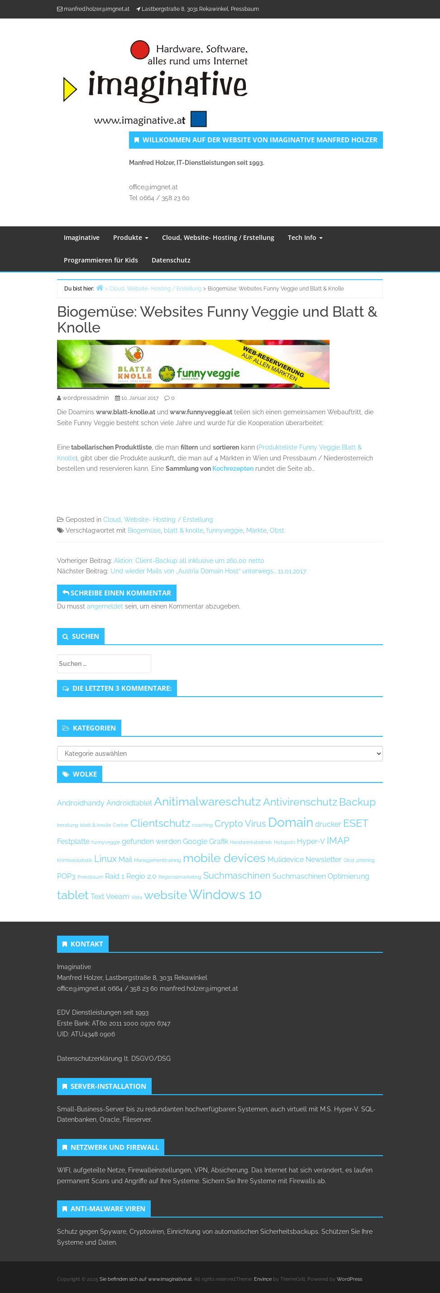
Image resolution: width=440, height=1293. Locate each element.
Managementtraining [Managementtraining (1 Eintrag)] (157, 860)
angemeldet (105, 606)
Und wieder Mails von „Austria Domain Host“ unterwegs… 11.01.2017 (208, 571)
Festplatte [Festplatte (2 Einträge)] (73, 841)
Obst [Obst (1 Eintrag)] (349, 860)
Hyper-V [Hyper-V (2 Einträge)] (311, 841)
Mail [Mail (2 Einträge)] (125, 859)
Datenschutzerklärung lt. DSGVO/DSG (114, 1058)
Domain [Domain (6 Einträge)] (290, 822)
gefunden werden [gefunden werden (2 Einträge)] (151, 841)
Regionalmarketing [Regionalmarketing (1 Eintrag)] (179, 877)
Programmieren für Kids (101, 260)
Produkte (130, 237)
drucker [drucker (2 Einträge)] (328, 824)
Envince (263, 1279)
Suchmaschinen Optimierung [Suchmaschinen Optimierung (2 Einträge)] (321, 876)
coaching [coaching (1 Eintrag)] (202, 825)
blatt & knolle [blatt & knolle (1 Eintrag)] (95, 825)
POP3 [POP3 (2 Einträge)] (66, 876)
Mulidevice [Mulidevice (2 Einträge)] (286, 859)
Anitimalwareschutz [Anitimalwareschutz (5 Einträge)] (207, 801)
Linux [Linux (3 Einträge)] (105, 858)
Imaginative (82, 237)
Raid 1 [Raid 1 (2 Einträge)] (114, 876)
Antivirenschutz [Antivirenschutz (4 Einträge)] (300, 802)
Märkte (256, 530)
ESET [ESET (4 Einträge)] (355, 823)
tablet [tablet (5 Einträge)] (73, 895)
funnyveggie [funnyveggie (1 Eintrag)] (105, 842)
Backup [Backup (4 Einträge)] (357, 802)
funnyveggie (224, 530)
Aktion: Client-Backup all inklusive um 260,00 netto (189, 560)
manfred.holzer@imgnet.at (96, 9)
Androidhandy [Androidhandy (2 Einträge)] (81, 803)
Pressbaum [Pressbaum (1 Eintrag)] (90, 877)
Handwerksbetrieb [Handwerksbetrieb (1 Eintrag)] (251, 842)
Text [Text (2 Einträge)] (97, 896)
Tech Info (305, 237)
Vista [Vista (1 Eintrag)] (136, 897)
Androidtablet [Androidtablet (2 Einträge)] (129, 803)
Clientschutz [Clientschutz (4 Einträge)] (160, 823)
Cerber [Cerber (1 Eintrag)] (121, 825)
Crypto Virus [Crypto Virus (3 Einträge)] (240, 823)
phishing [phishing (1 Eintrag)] (365, 860)
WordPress (349, 1279)
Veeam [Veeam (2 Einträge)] (117, 896)
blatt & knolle (183, 530)
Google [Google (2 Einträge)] (195, 841)
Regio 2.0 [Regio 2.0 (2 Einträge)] (141, 876)
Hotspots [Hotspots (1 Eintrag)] (284, 842)
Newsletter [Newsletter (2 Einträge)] (324, 859)
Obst (277, 530)
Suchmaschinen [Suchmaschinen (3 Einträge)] (237, 875)
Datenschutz (171, 260)
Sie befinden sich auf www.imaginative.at (146, 1279)
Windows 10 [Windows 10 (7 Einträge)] (225, 894)
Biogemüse (144, 530)
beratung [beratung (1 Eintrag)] (67, 825)
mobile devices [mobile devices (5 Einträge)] (224, 858)
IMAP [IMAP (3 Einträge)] (338, 840)
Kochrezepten (232, 468)
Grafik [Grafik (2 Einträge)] (218, 841)
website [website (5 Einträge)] (165, 895)
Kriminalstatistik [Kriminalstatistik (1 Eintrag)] (74, 860)
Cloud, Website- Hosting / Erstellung (218, 237)
